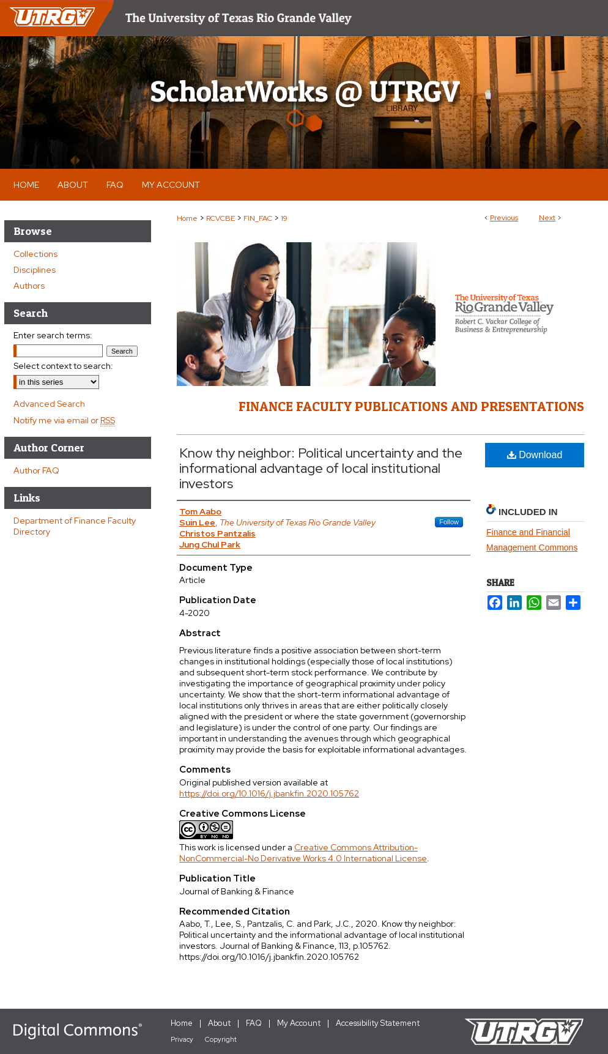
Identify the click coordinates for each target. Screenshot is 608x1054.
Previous (504, 218)
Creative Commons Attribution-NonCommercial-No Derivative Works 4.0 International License (303, 853)
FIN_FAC (257, 218)
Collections (35, 253)
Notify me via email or (64, 420)
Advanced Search (49, 403)
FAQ (254, 1023)
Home (187, 218)
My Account (299, 1023)
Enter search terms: (52, 335)
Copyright (221, 1039)
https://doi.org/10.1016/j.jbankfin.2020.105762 (269, 793)
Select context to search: (63, 365)
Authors (29, 285)
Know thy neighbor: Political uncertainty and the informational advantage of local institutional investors (320, 468)
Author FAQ (36, 470)
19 (284, 218)
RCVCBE (220, 218)
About (219, 1023)
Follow (449, 521)
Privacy (182, 1039)
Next (547, 218)
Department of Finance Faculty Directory (74, 526)
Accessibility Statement (378, 1023)
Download (535, 455)
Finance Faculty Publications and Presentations (411, 406)
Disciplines (34, 269)
